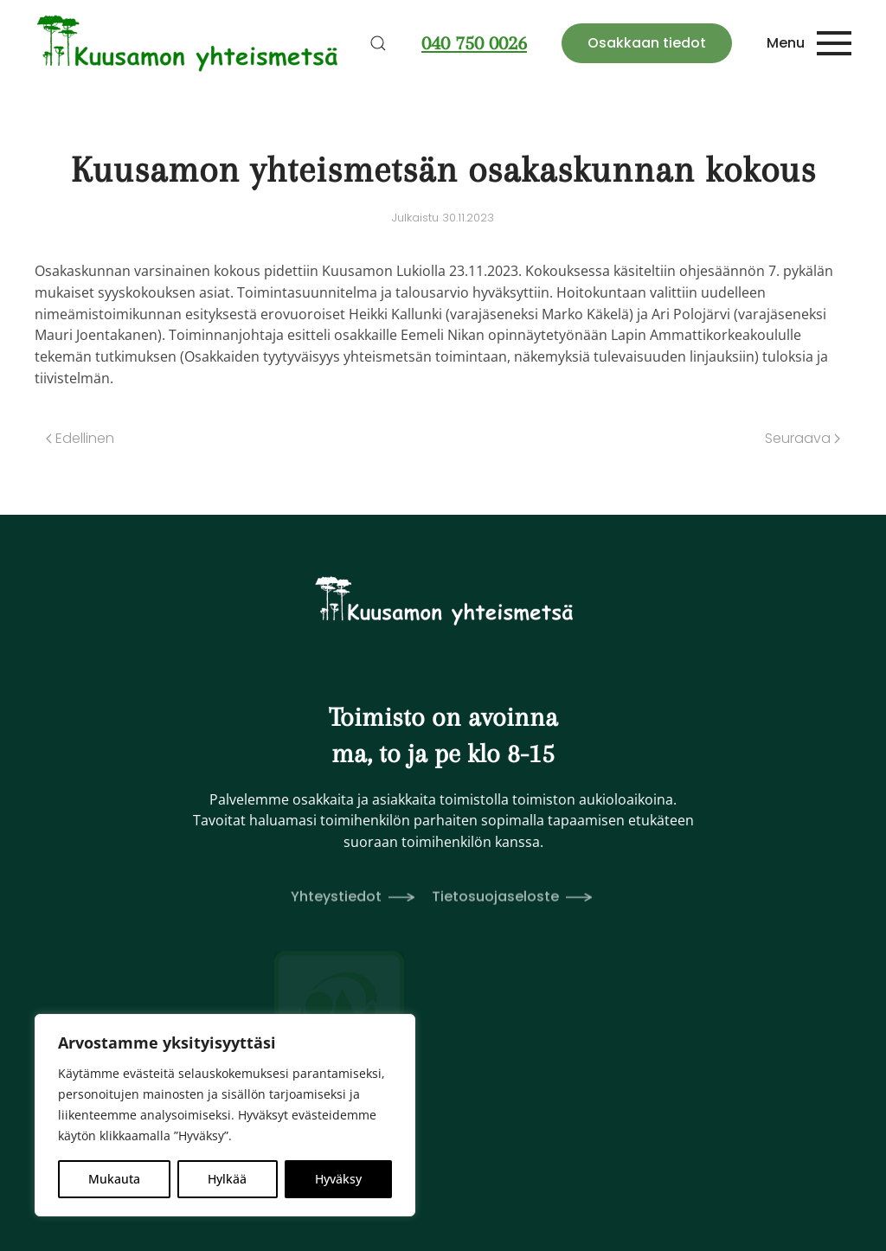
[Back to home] (189, 43)
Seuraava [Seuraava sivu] (802, 438)
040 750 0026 (474, 42)
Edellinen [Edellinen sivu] (80, 438)
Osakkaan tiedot (646, 43)
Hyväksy (338, 1179)
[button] (378, 43)
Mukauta (114, 1179)
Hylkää (227, 1179)
